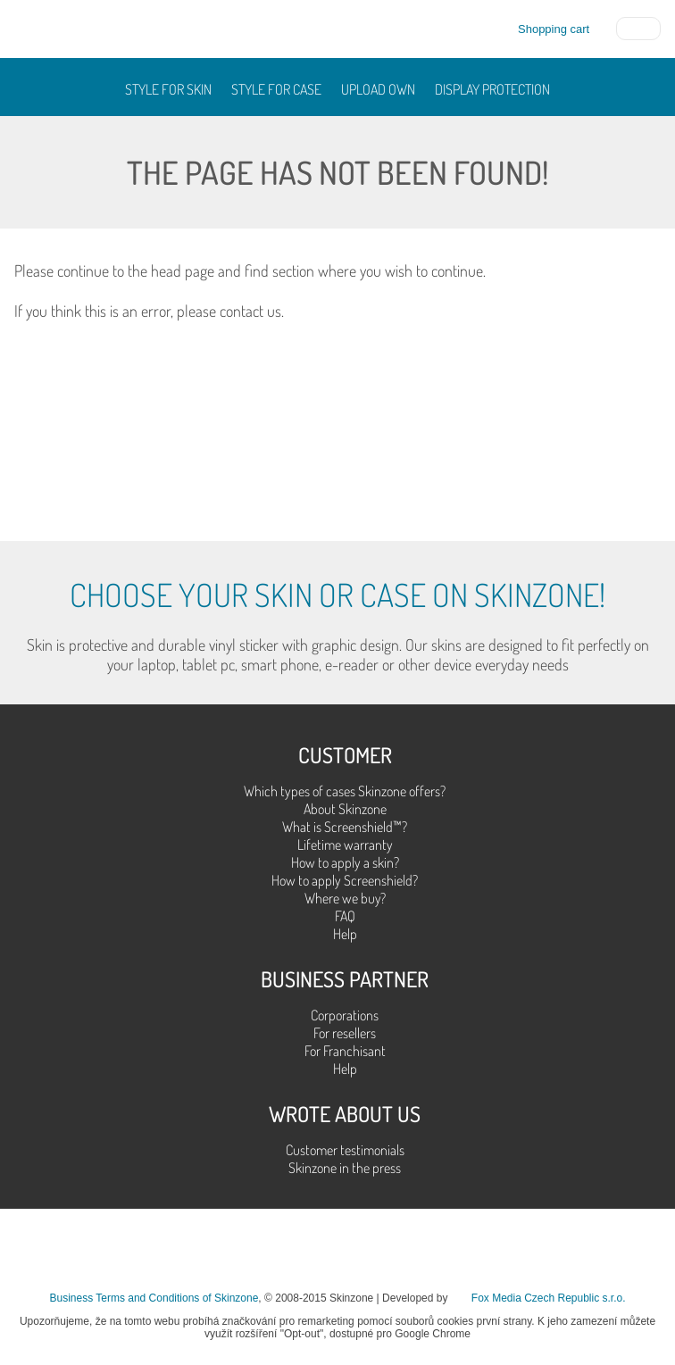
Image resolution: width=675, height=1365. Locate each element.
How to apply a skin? (345, 862)
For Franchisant (345, 1051)
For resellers (344, 1033)
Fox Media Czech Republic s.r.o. (548, 1298)
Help (345, 934)
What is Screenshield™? (344, 827)
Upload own (378, 89)
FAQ (345, 916)
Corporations (345, 1015)
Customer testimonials (345, 1150)
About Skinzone (345, 809)
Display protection (492, 89)
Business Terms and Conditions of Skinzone (153, 1298)
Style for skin (168, 89)
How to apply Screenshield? (344, 880)
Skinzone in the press (344, 1168)
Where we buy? (345, 898)
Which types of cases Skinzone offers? (345, 791)
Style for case (276, 89)
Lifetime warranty (345, 844)
